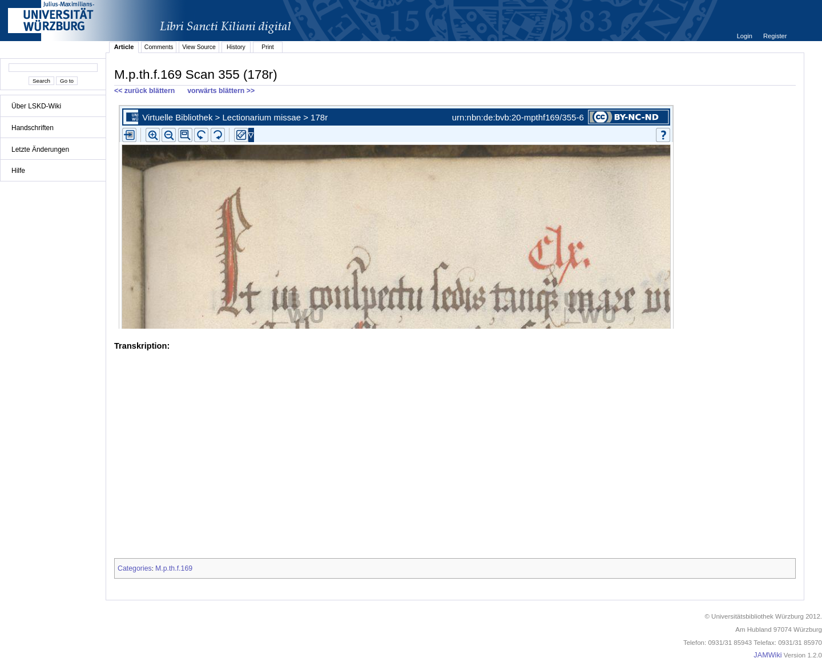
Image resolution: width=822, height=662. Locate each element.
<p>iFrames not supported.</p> (455, 214)
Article (124, 46)
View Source (199, 46)
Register (775, 36)
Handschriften (32, 128)
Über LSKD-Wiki (36, 106)
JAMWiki (767, 655)
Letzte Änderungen (40, 150)
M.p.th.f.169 (173, 568)
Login (745, 36)
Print (267, 46)
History (236, 46)
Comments (159, 46)
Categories (135, 568)
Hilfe (18, 171)
